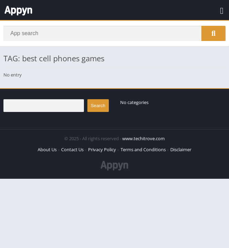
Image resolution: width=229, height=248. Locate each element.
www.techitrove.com (143, 138)
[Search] (114, 33)
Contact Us (72, 149)
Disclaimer (180, 149)
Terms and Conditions (143, 149)
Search (98, 105)
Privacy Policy (102, 149)
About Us (47, 149)
